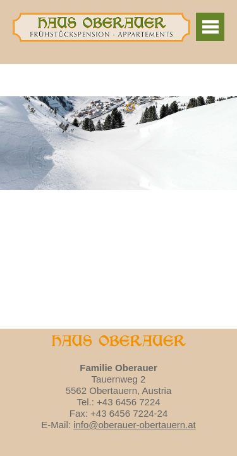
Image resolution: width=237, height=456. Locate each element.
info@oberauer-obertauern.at (134, 424)
